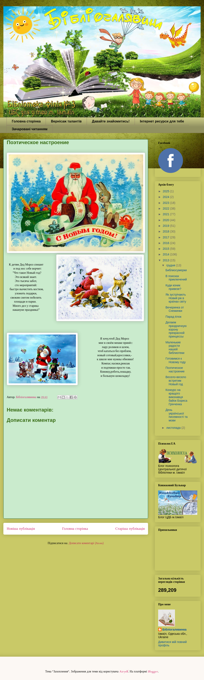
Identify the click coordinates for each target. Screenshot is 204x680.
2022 (166, 208)
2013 (166, 260)
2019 (166, 225)
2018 (166, 231)
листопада (173, 427)
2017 (166, 237)
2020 (166, 220)
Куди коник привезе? (173, 287)
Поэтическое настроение (175, 369)
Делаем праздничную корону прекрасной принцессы (176, 329)
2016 (166, 243)
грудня (171, 265)
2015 (166, 248)
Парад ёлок (173, 316)
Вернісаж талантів (66, 121)
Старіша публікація (130, 528)
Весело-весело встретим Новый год (176, 380)
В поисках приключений (176, 277)
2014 (166, 254)
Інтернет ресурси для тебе (162, 121)
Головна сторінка (26, 121)
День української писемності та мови (177, 415)
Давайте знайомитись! (111, 121)
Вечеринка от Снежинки (175, 309)
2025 (166, 191)
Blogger (153, 671)
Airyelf (123, 671)
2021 (166, 214)
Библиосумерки (176, 270)
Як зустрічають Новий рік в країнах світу (176, 298)
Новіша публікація (21, 528)
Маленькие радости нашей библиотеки (175, 348)
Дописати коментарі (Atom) (86, 543)
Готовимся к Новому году (176, 360)
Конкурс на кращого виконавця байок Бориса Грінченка (176, 397)
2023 (166, 203)
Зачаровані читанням (30, 129)
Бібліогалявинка (174, 629)
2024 (166, 197)
